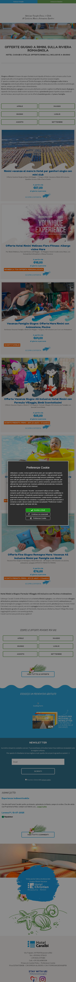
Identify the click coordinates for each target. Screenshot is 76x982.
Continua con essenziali (38, 514)
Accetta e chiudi (38, 510)
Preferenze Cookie (38, 518)
